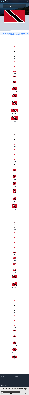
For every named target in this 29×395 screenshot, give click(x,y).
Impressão (16, 385)
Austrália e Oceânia (4, 385)
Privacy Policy (27, 393)
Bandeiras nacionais (4, 376)
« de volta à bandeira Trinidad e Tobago (14, 25)
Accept (14, 392)
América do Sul (3, 381)
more (24, 392)
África (2, 378)
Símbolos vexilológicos (18, 378)
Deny (5, 392)
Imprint (24, 393)
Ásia (1, 383)
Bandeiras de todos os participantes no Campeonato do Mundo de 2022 (21, 380)
